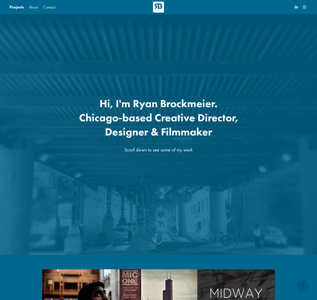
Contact (49, 7)
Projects (17, 7)
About (33, 7)
